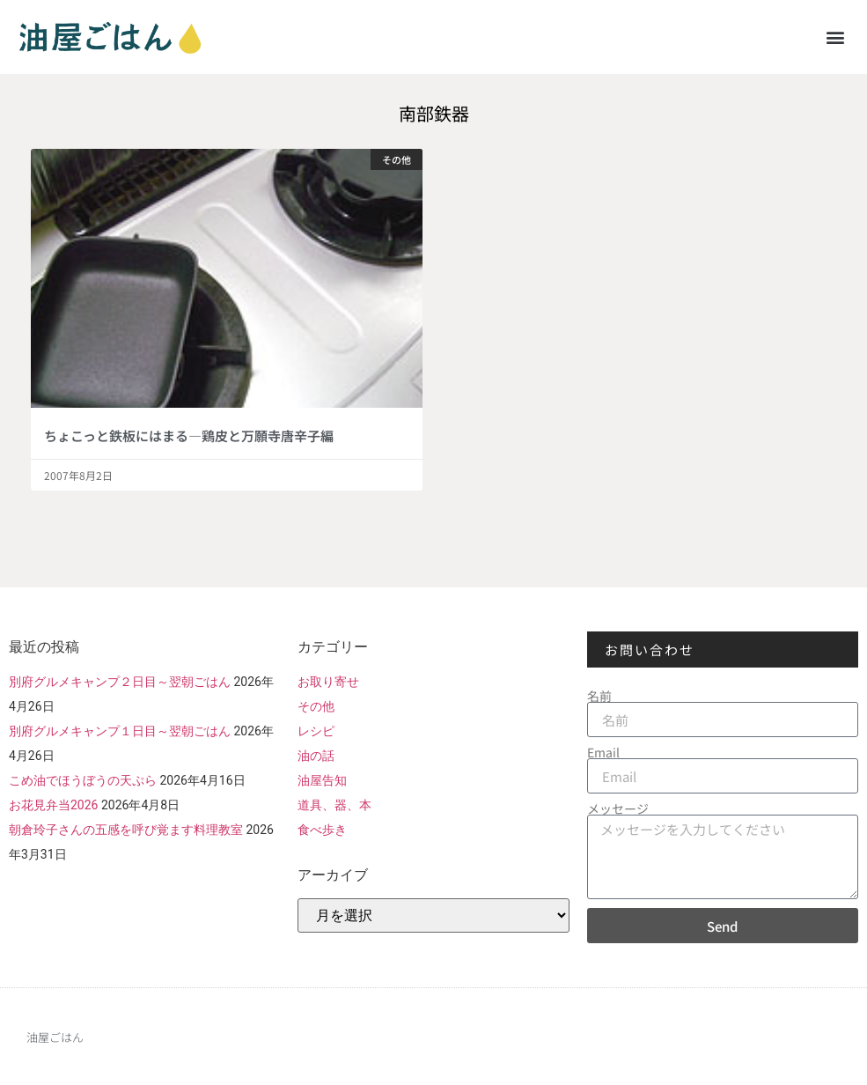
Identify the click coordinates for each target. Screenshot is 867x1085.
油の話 (316, 756)
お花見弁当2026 (53, 805)
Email (603, 752)
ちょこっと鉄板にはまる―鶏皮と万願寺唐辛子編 (189, 435)
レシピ (316, 731)
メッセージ (618, 808)
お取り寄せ (328, 682)
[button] (834, 36)
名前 (599, 696)
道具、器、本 (334, 805)
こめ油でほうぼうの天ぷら (83, 780)
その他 (316, 706)
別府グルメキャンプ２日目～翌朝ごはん (120, 682)
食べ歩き (322, 830)
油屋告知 (322, 780)
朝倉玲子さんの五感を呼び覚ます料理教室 (126, 830)
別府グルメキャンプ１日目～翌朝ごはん (120, 731)
